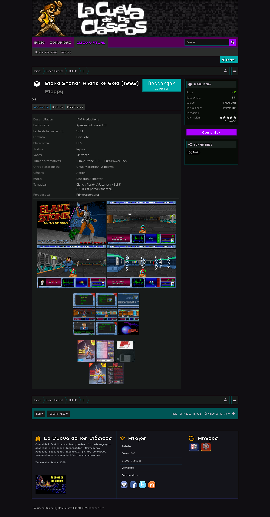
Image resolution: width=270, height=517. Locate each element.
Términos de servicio (216, 413)
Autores (66, 52)
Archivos (58, 107)
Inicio (39, 42)
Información (41, 107)
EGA (38, 413)
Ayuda (197, 413)
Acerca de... (131, 475)
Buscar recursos (46, 52)
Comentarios (75, 107)
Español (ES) (57, 413)
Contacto (185, 413)
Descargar (161, 85)
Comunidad (60, 42)
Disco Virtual (91, 42)
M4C (233, 92)
